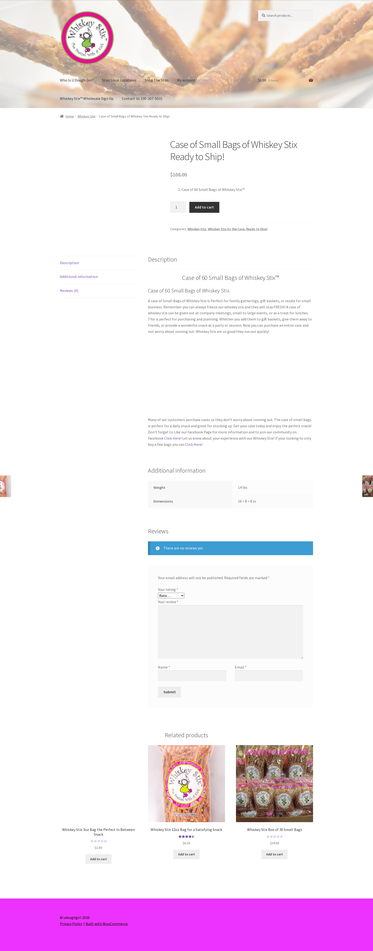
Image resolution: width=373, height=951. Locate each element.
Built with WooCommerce (107, 923)
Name (164, 667)
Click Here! (173, 438)
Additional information (79, 276)
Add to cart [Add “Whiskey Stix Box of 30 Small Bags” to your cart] (274, 854)
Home (70, 116)
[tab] (98, 263)
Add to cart (204, 207)
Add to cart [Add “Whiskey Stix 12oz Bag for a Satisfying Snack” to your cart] (186, 854)
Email (241, 667)
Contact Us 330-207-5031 (142, 98)
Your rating (168, 589)
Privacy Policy (71, 923)
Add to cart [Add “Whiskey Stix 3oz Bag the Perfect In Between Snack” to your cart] (98, 859)
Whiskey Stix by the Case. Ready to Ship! (238, 229)
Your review (168, 601)
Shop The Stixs (157, 80)
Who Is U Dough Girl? (77, 80)
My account (186, 80)
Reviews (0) (69, 290)
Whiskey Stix (86, 116)
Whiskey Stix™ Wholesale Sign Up (86, 98)
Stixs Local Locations (119, 80)
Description (69, 262)
